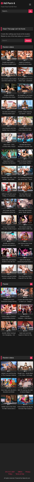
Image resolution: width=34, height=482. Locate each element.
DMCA (20, 472)
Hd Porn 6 (8, 3)
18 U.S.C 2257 (10, 472)
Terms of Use (20, 474)
